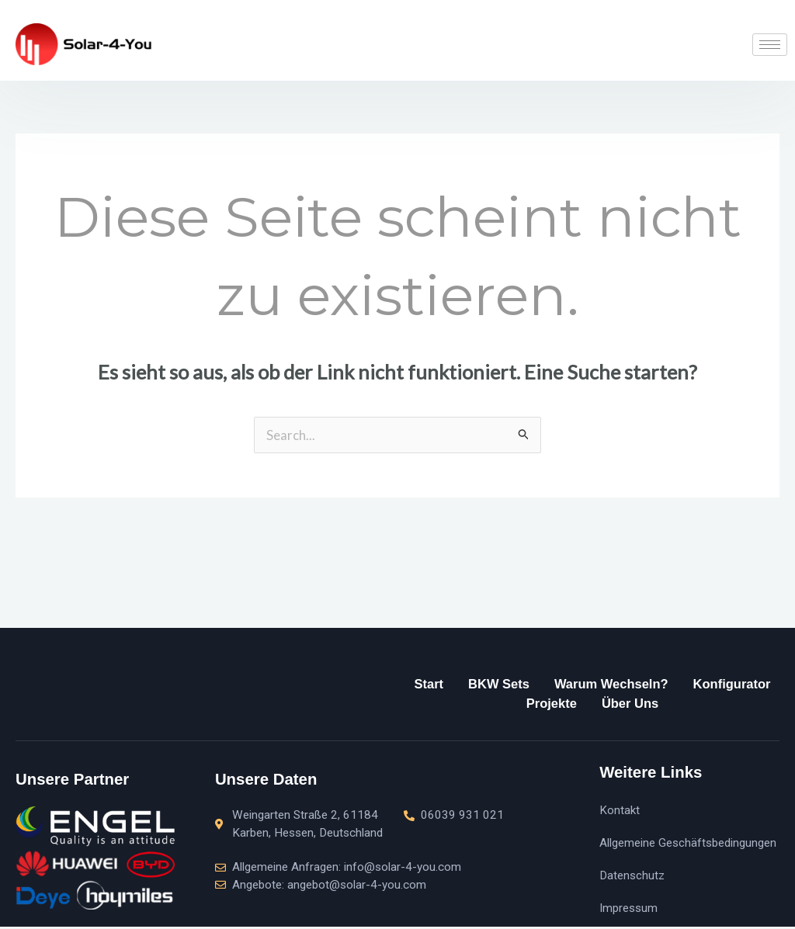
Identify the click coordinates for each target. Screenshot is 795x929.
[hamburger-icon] (769, 44)
